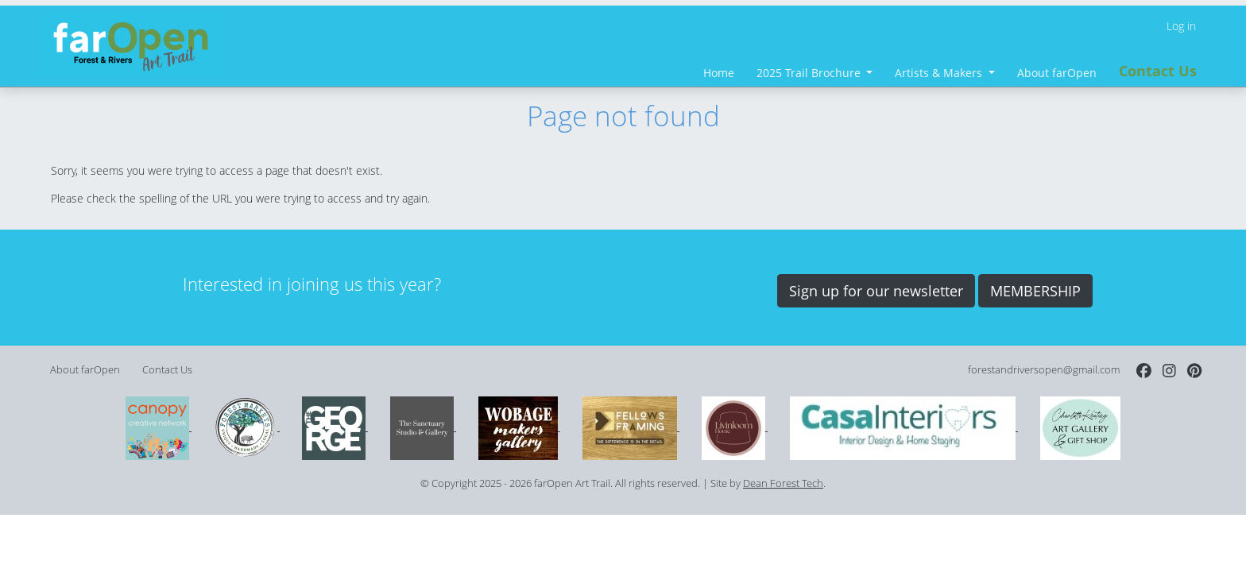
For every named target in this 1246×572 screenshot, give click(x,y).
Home (718, 72)
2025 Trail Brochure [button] (810, 72)
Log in (1181, 25)
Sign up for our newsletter (876, 290)
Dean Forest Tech (783, 483)
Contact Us (1158, 70)
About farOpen (1057, 72)
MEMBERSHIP (1035, 290)
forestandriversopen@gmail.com (1044, 370)
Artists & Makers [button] (940, 72)
